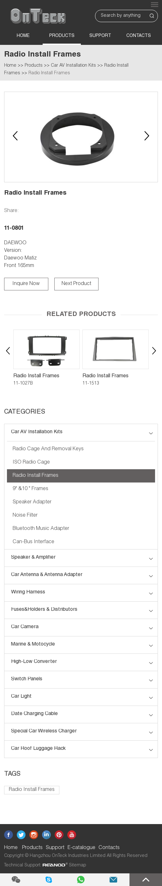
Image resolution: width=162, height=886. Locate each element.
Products (62, 36)
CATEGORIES (24, 412)
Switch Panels (26, 679)
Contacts (138, 36)
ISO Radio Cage (31, 462)
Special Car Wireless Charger (44, 731)
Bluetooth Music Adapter (41, 528)
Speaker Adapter (32, 502)
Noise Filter (25, 515)
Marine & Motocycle (33, 644)
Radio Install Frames (49, 73)
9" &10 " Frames (30, 489)
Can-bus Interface (33, 542)
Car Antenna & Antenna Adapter (46, 575)
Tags (12, 774)
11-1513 (90, 383)
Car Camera (25, 627)
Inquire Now (26, 284)
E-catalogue (81, 848)
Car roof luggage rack (38, 748)
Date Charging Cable (34, 714)
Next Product (76, 284)
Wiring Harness (28, 592)
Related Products (81, 315)
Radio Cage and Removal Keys (48, 449)
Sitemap (77, 865)
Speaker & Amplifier (33, 557)
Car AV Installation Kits (73, 66)
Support (100, 36)
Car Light (21, 696)
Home (23, 36)
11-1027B (23, 383)
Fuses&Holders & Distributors (44, 609)
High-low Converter (34, 661)
